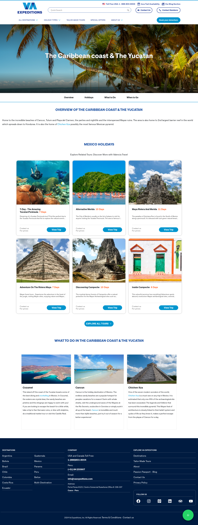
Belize (37, 477)
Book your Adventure (168, 20)
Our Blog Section (171, 4)
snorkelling (44, 395)
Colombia (7, 477)
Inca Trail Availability (148, 4)
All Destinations (27, 20)
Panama (38, 466)
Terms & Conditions (111, 517)
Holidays (89, 97)
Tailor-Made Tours (76, 20)
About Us (115, 20)
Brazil (5, 466)
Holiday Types (50, 20)
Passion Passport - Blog (145, 471)
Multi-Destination (43, 482)
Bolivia (5, 461)
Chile (4, 471)
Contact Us (144, 10)
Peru (36, 471)
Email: (80, 476)
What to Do (110, 97)
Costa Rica (7, 482)
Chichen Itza (63, 124)
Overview (69, 97)
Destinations (140, 455)
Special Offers (98, 20)
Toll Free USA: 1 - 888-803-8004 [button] (118, 4)
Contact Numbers (168, 10)
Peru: (76, 467)
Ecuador (6, 488)
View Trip (56, 229)
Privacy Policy (140, 482)
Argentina (7, 455)
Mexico (38, 461)
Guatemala (39, 455)
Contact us (128, 517)
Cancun (95, 410)
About (137, 466)
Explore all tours (99, 323)
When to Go (132, 97)
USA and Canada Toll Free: (81, 457)
